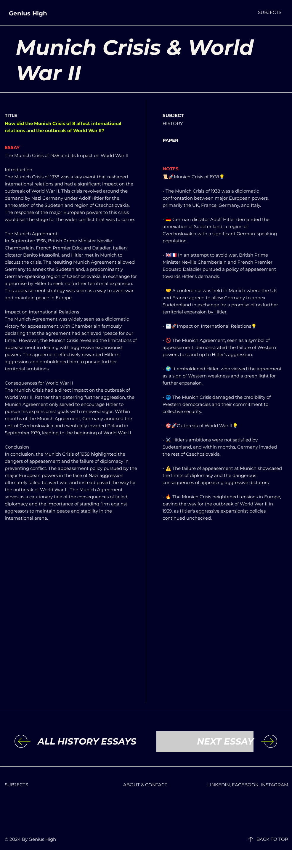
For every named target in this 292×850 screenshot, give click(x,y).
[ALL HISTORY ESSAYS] (87, 741)
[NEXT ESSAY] (205, 741)
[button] (270, 12)
